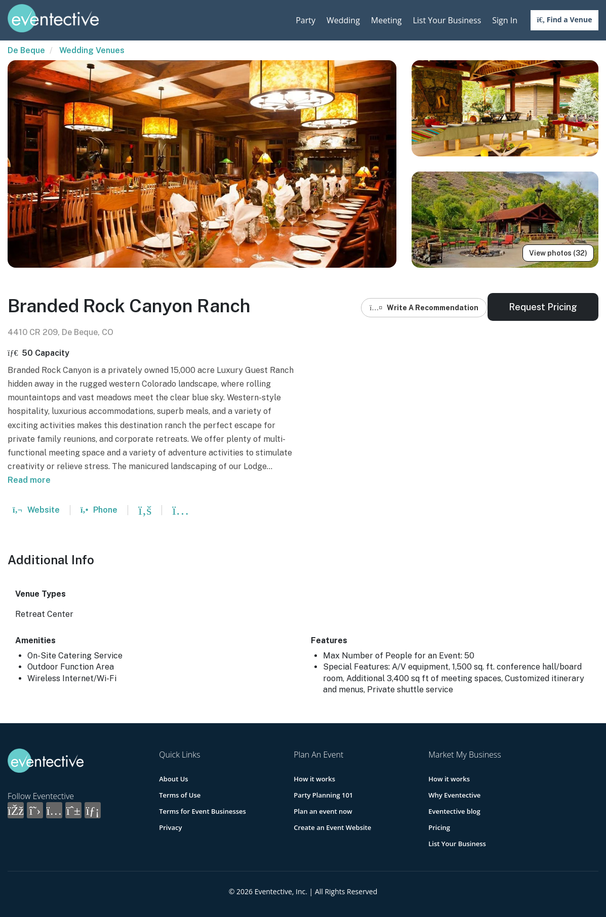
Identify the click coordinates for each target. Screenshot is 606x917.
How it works (314, 778)
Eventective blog (454, 811)
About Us (173, 778)
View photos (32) (558, 253)
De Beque (26, 50)
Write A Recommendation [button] (424, 308)
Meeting (386, 20)
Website (36, 510)
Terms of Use (179, 795)
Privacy (170, 827)
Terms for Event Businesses (202, 811)
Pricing (439, 827)
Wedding (343, 20)
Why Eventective (454, 795)
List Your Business (447, 20)
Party (305, 20)
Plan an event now (323, 811)
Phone (98, 510)
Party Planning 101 (323, 795)
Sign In (504, 20)
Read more (29, 480)
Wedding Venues (92, 50)
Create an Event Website (332, 827)
